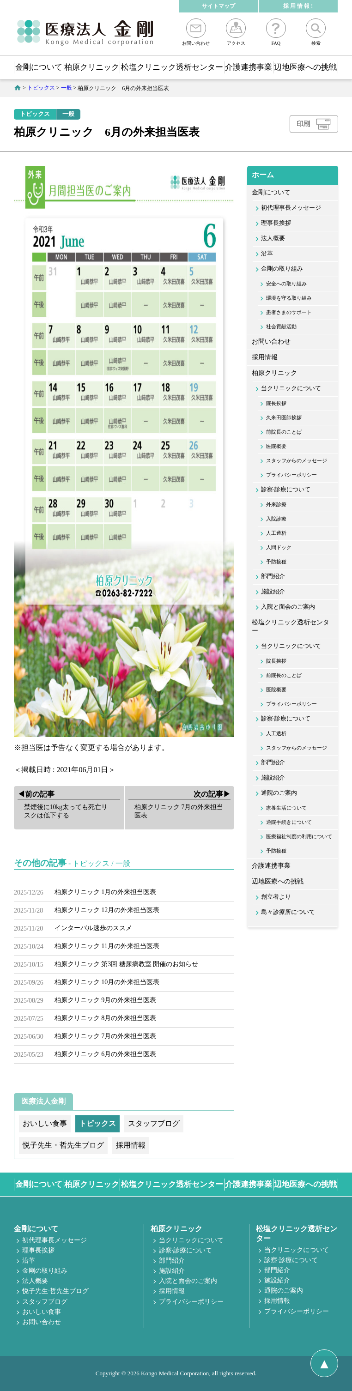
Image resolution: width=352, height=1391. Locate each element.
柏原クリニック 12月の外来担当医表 (107, 910)
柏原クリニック (91, 67)
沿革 (267, 253)
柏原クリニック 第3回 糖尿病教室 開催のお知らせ (127, 964)
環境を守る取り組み (289, 298)
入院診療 (276, 518)
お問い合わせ (196, 32)
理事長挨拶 (276, 223)
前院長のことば (284, 432)
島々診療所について (288, 912)
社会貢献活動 (281, 326)
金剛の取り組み (282, 269)
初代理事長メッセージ (291, 208)
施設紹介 (273, 591)
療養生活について (286, 807)
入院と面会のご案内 (288, 607)
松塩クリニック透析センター (172, 67)
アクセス (236, 32)
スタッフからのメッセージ (296, 460)
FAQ (276, 32)
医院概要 (276, 446)
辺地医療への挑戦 (305, 67)
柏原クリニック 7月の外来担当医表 (106, 1036)
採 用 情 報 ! (298, 6)
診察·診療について (285, 489)
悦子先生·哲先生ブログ (55, 1291)
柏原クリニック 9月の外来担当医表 (106, 1000)
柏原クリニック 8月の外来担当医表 (106, 1018)
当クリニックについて (291, 388)
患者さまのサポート (289, 312)
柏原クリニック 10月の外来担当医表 (107, 982)
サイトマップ (218, 6)
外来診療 (276, 504)
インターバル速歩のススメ (93, 928)
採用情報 (265, 357)
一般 (68, 113)
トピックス (35, 113)
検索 (316, 32)
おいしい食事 (41, 1311)
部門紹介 (273, 576)
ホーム (263, 175)
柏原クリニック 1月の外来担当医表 (106, 892)
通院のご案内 (279, 793)
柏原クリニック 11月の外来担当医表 (107, 946)
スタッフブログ (44, 1301)
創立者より (276, 897)
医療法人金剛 (43, 1101)
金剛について (38, 67)
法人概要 (273, 238)
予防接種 (276, 561)
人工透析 (276, 533)
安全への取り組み (286, 283)
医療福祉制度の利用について (299, 836)
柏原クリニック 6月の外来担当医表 (106, 1054)
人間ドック (278, 547)
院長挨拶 (276, 403)
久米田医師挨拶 (284, 417)
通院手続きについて (289, 822)
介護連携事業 (248, 67)
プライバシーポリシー (291, 475)
